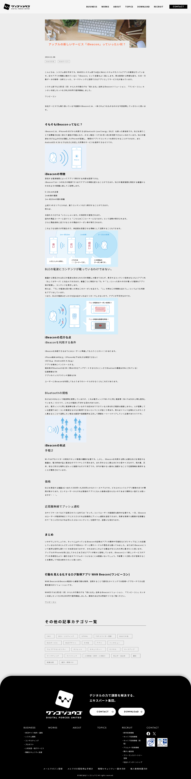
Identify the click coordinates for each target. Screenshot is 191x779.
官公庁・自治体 (119, 656)
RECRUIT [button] (158, 6)
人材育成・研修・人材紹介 (95, 656)
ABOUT (117, 6)
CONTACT (178, 6)
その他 (86, 643)
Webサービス (52, 643)
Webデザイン (70, 643)
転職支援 (50, 662)
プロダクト (29, 744)
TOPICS (129, 6)
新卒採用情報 (129, 732)
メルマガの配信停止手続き (80, 768)
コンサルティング (32, 740)
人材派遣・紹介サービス (34, 748)
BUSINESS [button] (91, 6)
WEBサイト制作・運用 (34, 732)
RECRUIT (127, 727)
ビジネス (113, 649)
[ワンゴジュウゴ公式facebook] (148, 734)
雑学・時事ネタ (68, 662)
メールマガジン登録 (53, 768)
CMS (49, 636)
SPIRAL (85, 636)
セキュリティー (96, 649)
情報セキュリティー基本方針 (112, 768)
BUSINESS (30, 727)
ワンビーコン (50, 602)
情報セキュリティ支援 (33, 752)
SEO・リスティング (66, 636)
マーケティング (53, 656)
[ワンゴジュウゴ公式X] (154, 734)
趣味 (135, 656)
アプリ (99, 643)
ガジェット (77, 649)
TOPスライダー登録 (104, 636)
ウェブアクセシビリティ (56, 649)
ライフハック (72, 656)
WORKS (105, 6)
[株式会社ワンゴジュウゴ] (64, 704)
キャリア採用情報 (130, 736)
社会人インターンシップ (133, 762)
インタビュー (115, 643)
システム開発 (30, 736)
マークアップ (129, 649)
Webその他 (124, 636)
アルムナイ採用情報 (131, 747)
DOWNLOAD (143, 6)
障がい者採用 (129, 751)
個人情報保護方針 (139, 768)
